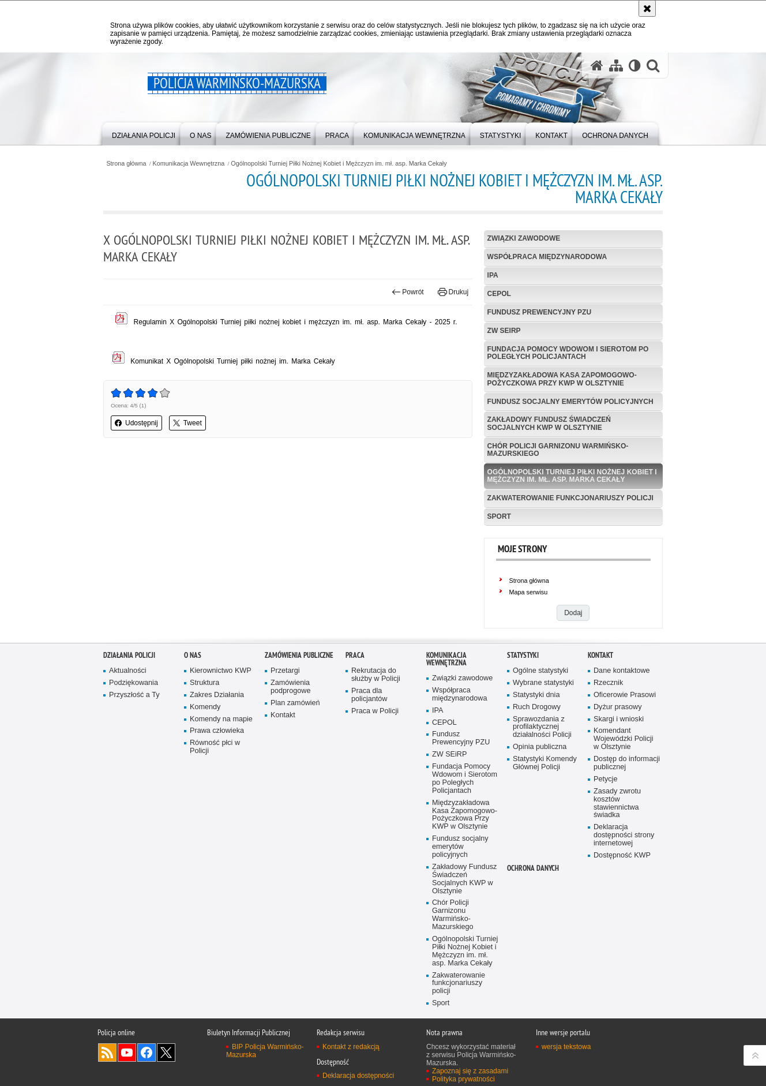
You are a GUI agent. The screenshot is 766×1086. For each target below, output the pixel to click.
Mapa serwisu (528, 592)
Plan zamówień (295, 703)
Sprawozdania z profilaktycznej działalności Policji (542, 728)
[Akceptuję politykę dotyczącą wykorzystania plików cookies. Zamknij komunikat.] (647, 8)
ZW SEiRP (504, 331)
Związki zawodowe (524, 238)
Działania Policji (129, 656)
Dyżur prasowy (618, 707)
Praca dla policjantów (369, 695)
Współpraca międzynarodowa (547, 257)
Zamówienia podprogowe (291, 687)
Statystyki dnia (536, 695)
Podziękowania (133, 683)
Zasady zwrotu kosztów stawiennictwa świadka (617, 804)
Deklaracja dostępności (358, 1076)
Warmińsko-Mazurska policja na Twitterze (166, 1053)
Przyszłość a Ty (134, 695)
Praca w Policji (375, 712)
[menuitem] (143, 133)
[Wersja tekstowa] (635, 65)
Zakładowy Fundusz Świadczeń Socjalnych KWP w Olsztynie (549, 423)
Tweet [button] (187, 423)
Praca (355, 656)
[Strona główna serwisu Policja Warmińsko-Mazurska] (597, 65)
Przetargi (285, 671)
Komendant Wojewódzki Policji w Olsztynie (624, 740)
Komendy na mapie (221, 720)
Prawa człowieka (217, 732)
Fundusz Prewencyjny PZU (539, 312)
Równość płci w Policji (215, 748)
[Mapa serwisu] (616, 65)
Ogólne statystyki (540, 671)
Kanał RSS (107, 1053)
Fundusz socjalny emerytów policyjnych (570, 402)
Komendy (205, 707)
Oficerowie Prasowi (625, 695)
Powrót (408, 292)
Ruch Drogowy (537, 707)
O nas (192, 656)
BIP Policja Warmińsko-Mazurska (265, 1051)
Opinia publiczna (539, 748)
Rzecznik (608, 683)
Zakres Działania (217, 695)
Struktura (204, 683)
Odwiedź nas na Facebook (146, 1053)
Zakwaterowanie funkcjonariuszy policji (570, 498)
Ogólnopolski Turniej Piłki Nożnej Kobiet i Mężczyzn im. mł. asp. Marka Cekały (338, 163)
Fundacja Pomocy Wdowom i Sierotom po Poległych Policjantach (568, 353)
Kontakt (283, 716)
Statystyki (523, 656)
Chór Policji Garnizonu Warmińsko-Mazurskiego (558, 450)
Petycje (605, 780)
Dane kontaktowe (622, 671)
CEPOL (499, 294)
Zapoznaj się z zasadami (470, 1072)
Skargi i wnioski (619, 720)
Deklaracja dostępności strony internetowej (624, 836)
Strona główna (126, 163)
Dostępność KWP (622, 856)
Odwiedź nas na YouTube (127, 1053)
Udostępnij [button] (136, 423)
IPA (492, 275)
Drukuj (453, 292)
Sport (499, 516)
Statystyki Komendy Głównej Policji (545, 764)
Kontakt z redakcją (351, 1047)
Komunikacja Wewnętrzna (189, 163)
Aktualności (128, 671)
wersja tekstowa (566, 1047)
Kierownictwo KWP (220, 671)
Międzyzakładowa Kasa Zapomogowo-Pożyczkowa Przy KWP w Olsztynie (562, 379)
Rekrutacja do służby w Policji (375, 675)
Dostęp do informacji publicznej (627, 764)
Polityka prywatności (463, 1080)
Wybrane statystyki (543, 683)
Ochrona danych (533, 869)
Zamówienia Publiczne (299, 656)
